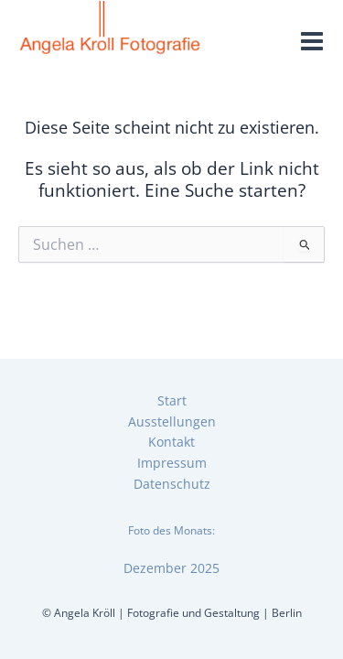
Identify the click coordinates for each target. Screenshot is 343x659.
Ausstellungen (172, 421)
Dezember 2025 (171, 568)
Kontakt (171, 441)
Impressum (172, 462)
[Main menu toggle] (312, 41)
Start (172, 400)
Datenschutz (172, 483)
